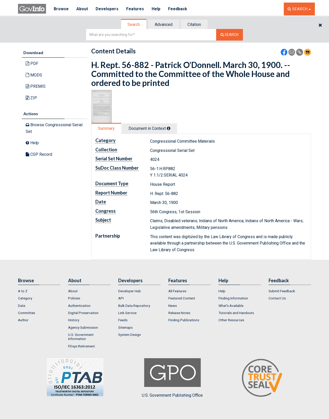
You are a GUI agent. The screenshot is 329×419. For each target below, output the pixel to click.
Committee (26, 313)
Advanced (163, 24)
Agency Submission (83, 327)
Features (135, 8)
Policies (74, 298)
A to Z (23, 291)
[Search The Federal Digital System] (229, 35)
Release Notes (179, 313)
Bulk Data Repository (134, 306)
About (82, 8)
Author (23, 320)
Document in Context (149, 128)
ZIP (31, 97)
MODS (34, 75)
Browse (61, 8)
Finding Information (233, 298)
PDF (32, 63)
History (73, 320)
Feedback (177, 8)
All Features (177, 291)
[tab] (134, 24)
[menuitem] (39, 291)
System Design (129, 335)
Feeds (122, 320)
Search (133, 24)
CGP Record (39, 154)
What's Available (230, 306)
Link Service (127, 313)
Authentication (79, 306)
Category (25, 298)
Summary (106, 128)
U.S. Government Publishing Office (172, 378)
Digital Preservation (83, 313)
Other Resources (231, 320)
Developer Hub (129, 291)
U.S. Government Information (81, 337)
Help (156, 8)
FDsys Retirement (81, 346)
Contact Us (277, 298)
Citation (194, 24)
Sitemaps (125, 327)
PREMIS (35, 86)
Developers (107, 8)
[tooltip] (168, 128)
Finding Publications (183, 320)
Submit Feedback (282, 291)
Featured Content (181, 298)
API (121, 298)
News (172, 306)
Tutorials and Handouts (236, 313)
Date (21, 306)
